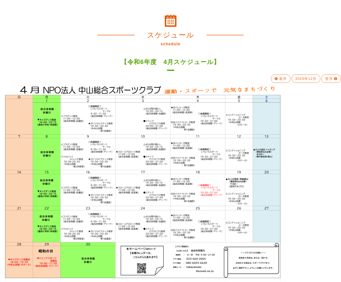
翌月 (331, 79)
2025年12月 (306, 79)
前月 (281, 79)
